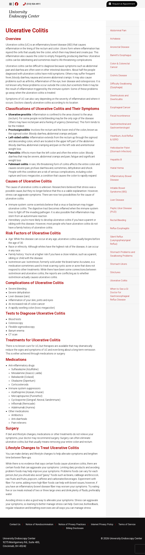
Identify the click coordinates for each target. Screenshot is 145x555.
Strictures (115, 272)
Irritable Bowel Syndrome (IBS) (118, 190)
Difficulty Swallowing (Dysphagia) (121, 85)
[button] (10, 4)
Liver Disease (117, 199)
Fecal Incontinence (120, 115)
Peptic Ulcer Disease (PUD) (121, 210)
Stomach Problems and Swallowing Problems (122, 254)
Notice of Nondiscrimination (39, 524)
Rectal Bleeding (118, 220)
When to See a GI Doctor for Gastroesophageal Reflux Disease (119, 294)
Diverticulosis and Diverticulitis (119, 97)
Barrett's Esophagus (120, 55)
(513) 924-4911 (31, 4)
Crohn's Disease (118, 75)
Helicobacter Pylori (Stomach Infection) (120, 149)
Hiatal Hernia (117, 167)
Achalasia (115, 38)
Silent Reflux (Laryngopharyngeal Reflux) (120, 240)
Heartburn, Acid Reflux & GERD (121, 137)
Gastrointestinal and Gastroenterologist (120, 125)
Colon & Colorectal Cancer (120, 65)
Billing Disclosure (75, 528)
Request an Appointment (122, 4)
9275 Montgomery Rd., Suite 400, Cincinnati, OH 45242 (21, 542)
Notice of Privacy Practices (72, 524)
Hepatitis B (116, 159)
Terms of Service (127, 524)
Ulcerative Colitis (118, 280)
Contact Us (15, 524)
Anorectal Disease (119, 47)
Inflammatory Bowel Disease (120, 178)
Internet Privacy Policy (102, 524)
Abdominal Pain (118, 30)
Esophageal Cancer (120, 107)
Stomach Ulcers (118, 264)
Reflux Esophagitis (119, 228)
